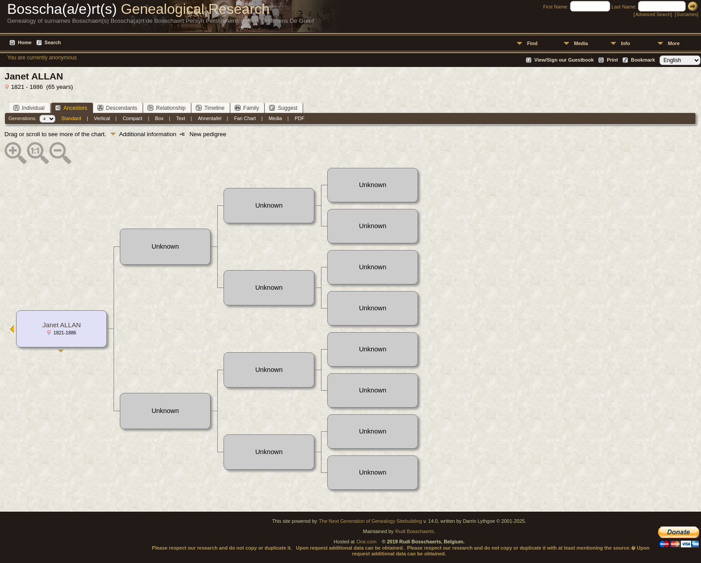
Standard (71, 118)
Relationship (167, 107)
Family (247, 107)
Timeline (210, 107)
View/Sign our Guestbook (564, 60)
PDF (299, 118)
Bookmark (643, 60)
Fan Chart (245, 118)
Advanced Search (653, 14)
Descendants (117, 107)
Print (612, 60)
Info (625, 43)
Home (25, 42)
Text (180, 118)
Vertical (102, 118)
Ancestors (71, 107)
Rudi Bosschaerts (414, 531)
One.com (366, 541)
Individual (29, 107)
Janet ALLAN (61, 325)
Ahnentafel (210, 118)
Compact (132, 118)
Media (581, 43)
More (674, 43)
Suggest (283, 107)
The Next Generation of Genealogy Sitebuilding (370, 521)
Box (159, 118)
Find (532, 43)
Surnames (686, 14)
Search (53, 42)
